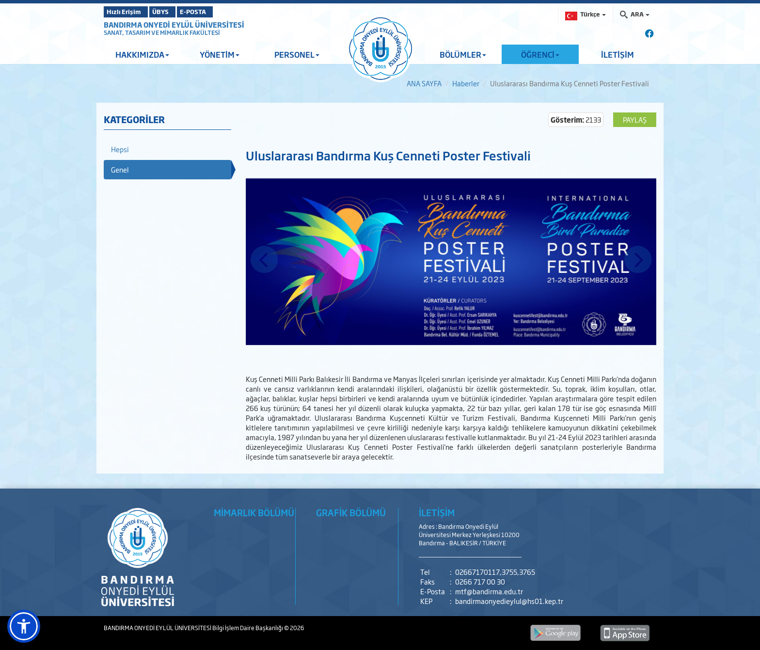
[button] (24, 626)
